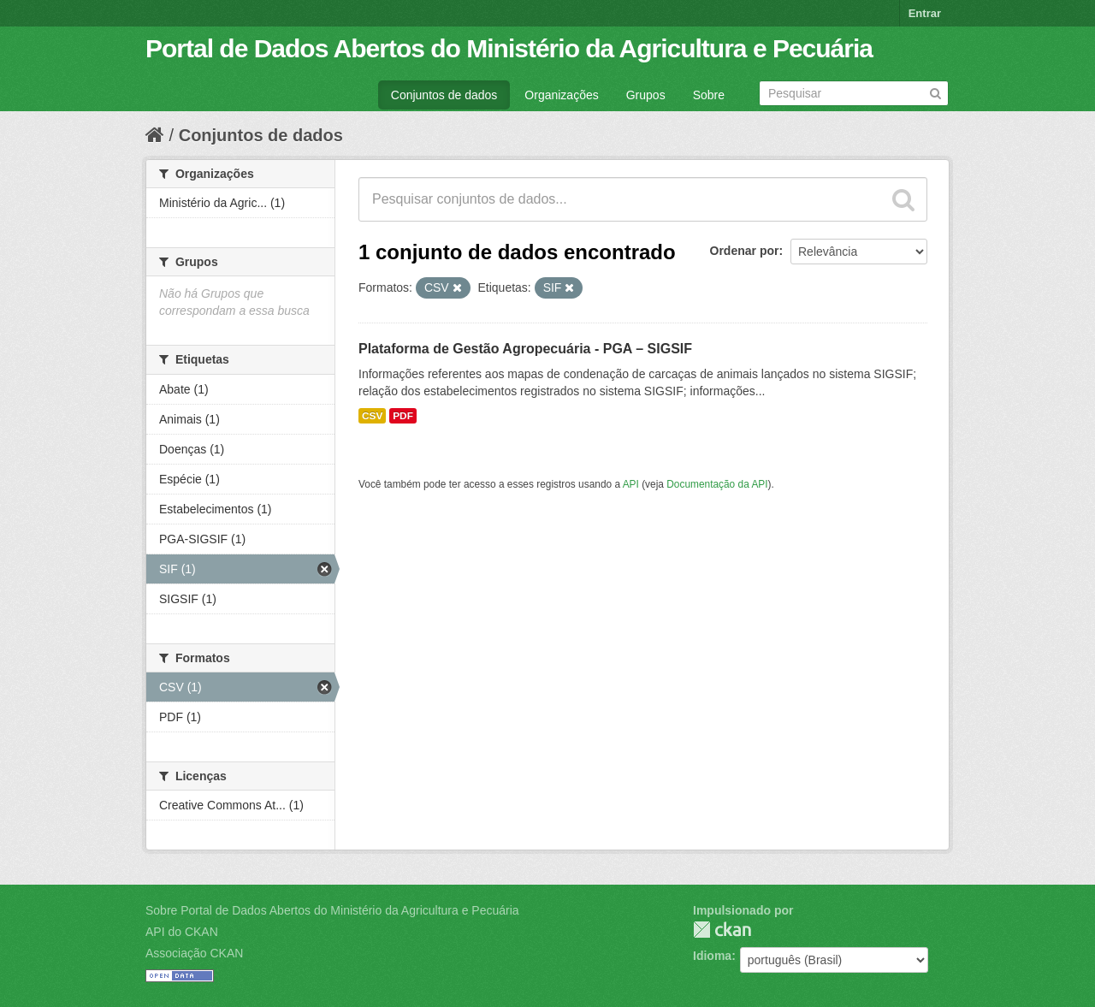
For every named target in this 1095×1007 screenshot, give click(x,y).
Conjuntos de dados (444, 95)
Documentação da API (716, 484)
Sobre (709, 95)
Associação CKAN (194, 953)
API (631, 484)
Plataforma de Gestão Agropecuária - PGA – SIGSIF (525, 348)
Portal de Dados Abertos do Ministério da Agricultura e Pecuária (509, 48)
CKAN (722, 930)
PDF (403, 416)
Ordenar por (744, 251)
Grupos (646, 95)
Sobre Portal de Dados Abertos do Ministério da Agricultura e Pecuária (332, 910)
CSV (372, 416)
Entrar (925, 13)
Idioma (712, 956)
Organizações (561, 95)
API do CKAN (181, 932)
